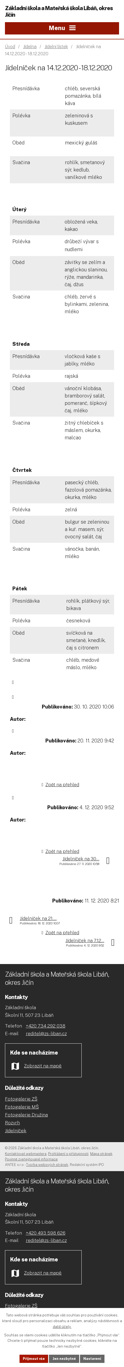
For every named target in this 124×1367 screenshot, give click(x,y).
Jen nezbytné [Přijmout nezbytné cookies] (64, 1358)
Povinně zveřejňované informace (31, 1159)
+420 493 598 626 (45, 1233)
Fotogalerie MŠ (22, 1107)
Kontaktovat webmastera (25, 1154)
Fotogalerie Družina (26, 1115)
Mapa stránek (101, 1154)
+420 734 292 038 (45, 1026)
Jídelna (30, 46)
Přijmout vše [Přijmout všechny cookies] (32, 1358)
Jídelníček (15, 1130)
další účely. (62, 1326)
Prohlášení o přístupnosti (68, 1154)
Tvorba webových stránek (47, 1165)
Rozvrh (12, 1122)
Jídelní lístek (56, 46)
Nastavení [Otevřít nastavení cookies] (93, 1358)
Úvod (10, 46)
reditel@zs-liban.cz (46, 1033)
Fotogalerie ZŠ (21, 1099)
